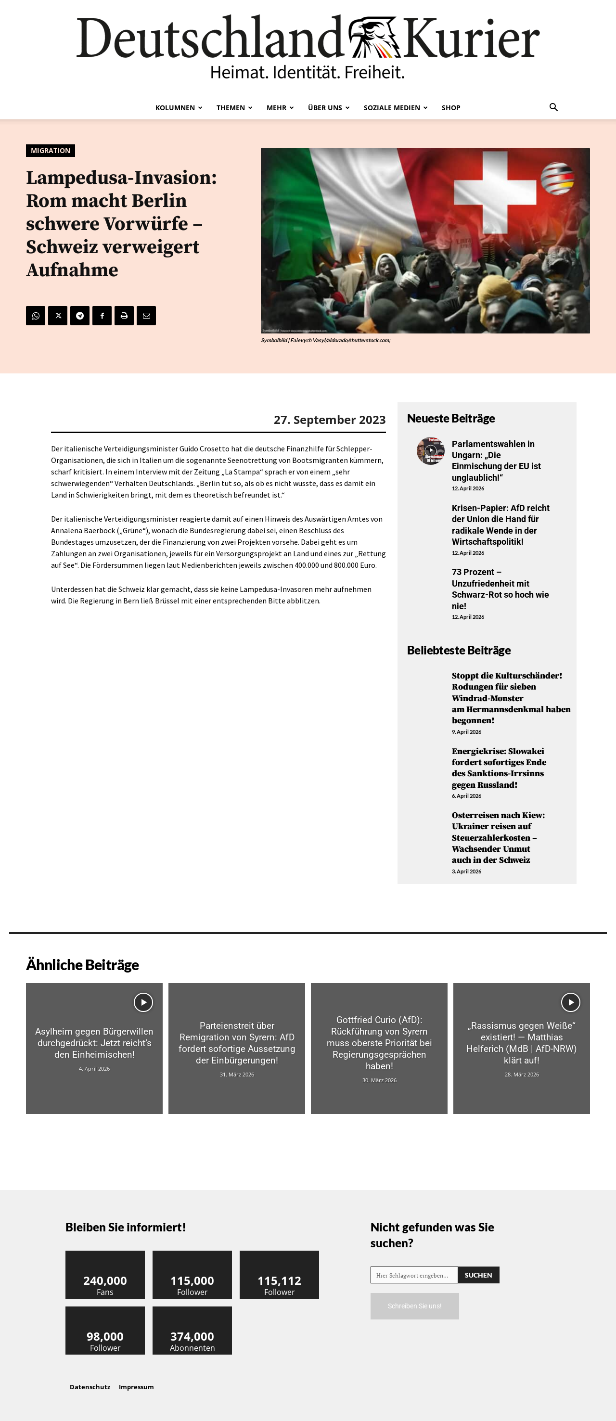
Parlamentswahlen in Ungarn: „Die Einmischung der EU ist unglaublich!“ (496, 461)
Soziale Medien (396, 107)
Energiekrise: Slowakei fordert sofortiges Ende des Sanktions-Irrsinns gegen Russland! (499, 768)
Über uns (329, 107)
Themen (235, 107)
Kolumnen (179, 107)
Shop (451, 107)
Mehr (280, 107)
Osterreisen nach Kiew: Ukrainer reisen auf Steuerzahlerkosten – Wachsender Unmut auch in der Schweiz (498, 838)
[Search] (479, 1275)
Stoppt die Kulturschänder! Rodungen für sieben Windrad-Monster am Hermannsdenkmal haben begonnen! (511, 698)
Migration (50, 150)
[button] (553, 108)
